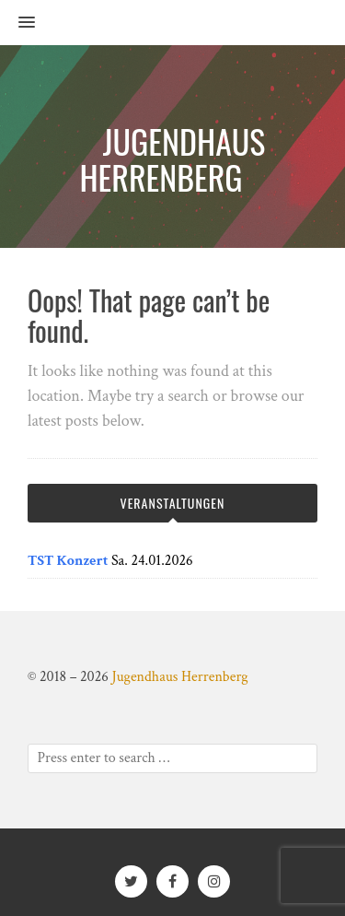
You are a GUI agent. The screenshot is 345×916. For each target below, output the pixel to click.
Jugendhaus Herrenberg (179, 677)
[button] (17, 23)
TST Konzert (68, 560)
